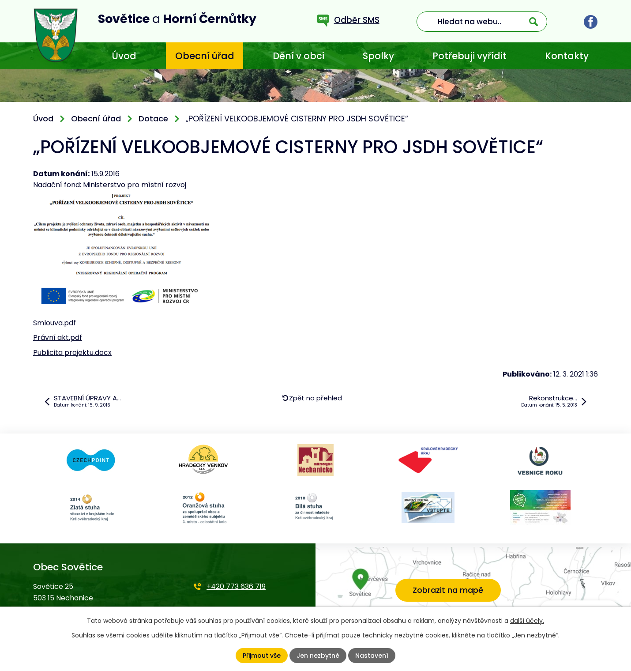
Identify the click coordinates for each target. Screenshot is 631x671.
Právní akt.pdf (57, 337)
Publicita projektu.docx (72, 352)
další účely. (527, 620)
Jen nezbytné (318, 655)
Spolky (378, 55)
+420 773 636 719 (236, 586)
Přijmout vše (262, 655)
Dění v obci (298, 55)
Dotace (153, 118)
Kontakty (567, 55)
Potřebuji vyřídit (469, 55)
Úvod (124, 55)
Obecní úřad (204, 55)
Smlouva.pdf (54, 323)
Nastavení (371, 655)
